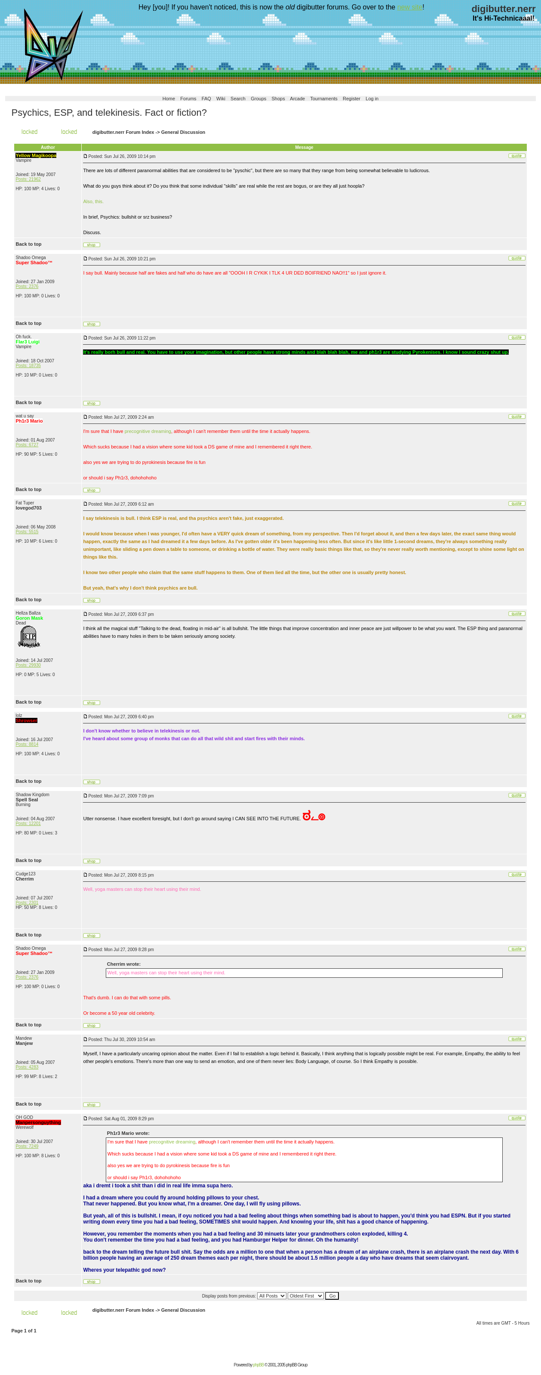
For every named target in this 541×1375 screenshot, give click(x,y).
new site (410, 7)
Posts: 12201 (27, 823)
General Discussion (183, 132)
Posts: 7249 (26, 1146)
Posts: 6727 (26, 444)
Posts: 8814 (26, 744)
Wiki (220, 98)
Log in (372, 98)
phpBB (258, 1365)
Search (238, 98)
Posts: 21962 (27, 179)
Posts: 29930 (27, 665)
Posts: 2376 (26, 286)
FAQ (206, 98)
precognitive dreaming (148, 431)
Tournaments (324, 98)
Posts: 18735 (27, 365)
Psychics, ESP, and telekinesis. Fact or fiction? (108, 112)
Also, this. (93, 201)
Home (169, 98)
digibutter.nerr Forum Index (123, 132)
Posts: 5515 (26, 531)
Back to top (28, 244)
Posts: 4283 (26, 1067)
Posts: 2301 (26, 902)
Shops (278, 98)
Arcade (297, 98)
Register (351, 98)
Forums (188, 98)
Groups (258, 98)
